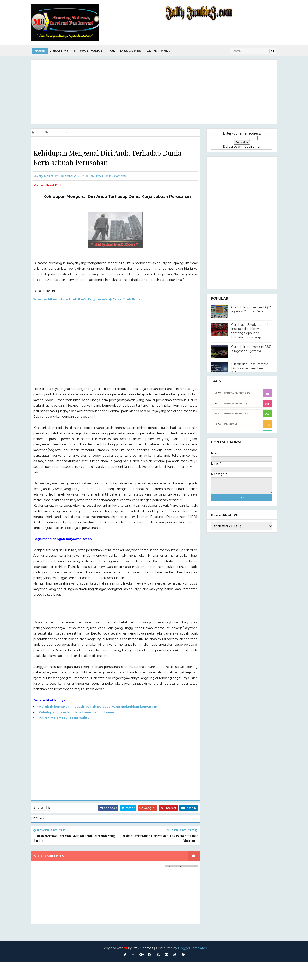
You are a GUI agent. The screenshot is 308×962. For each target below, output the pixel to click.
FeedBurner (252, 146)
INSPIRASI (230, 423)
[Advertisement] (154, 92)
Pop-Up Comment (181, 867)
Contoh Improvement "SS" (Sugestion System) (251, 349)
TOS (111, 51)
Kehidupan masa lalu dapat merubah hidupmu (76, 712)
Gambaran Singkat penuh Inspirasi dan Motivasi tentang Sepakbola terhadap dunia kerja (250, 331)
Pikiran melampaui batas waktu (64, 718)
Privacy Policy (88, 51)
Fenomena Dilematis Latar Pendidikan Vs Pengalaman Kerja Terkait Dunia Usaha (86, 299)
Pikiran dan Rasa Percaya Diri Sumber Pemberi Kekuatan (250, 368)
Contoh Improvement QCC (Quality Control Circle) (251, 309)
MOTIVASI (44, 140)
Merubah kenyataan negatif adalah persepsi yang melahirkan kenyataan (98, 707)
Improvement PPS (237, 393)
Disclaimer (130, 51)
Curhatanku (159, 51)
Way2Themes (143, 948)
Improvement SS (236, 413)
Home (40, 51)
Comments (117, 176)
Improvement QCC (237, 403)
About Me (59, 51)
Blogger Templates (192, 948)
